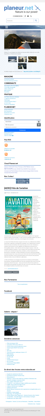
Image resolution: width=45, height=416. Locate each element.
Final (22, 169)
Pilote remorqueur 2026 (12, 343)
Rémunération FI (11, 377)
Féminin (20, 171)
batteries (6, 166)
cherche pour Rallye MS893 (13, 363)
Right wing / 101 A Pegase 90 (14, 393)
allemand (33, 169)
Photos (16, 166)
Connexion (17, 16)
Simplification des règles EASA (14, 398)
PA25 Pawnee (10, 353)
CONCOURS (11, 166)
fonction (15, 169)
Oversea (36, 171)
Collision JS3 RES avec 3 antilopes (15, 386)
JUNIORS (25, 169)
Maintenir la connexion (11, 127)
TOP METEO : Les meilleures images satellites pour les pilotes (21, 383)
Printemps (20, 166)
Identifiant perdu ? (8, 134)
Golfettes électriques (12, 387)
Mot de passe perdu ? (9, 132)
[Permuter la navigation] (6, 27)
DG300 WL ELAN (10, 364)
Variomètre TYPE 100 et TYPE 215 (15, 344)
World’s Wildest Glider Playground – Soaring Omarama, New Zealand (23, 395)
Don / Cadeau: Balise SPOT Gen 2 (15, 381)
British (32, 171)
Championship (7, 172)
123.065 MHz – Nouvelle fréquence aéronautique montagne (21, 396)
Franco (29, 169)
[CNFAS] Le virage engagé (13, 392)
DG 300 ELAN (10, 356)
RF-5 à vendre (10, 361)
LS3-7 (8, 349)
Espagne (29, 171)
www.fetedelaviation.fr (13, 268)
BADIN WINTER (10, 355)
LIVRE (24, 166)
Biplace (17, 171)
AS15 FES (9, 350)
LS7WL (8, 358)
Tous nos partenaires (22, 284)
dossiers (25, 171)
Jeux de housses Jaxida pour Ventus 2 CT (17, 352)
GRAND (18, 169)
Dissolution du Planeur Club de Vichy (15, 375)
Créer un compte (8, 135)
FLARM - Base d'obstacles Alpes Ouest (16, 384)
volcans (32, 166)
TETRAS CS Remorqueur (12, 360)
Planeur (28, 166)
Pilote (16, 172)
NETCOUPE (8, 169)
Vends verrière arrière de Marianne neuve (16, 346)
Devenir (12, 172)
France (13, 171)
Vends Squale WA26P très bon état (15, 347)
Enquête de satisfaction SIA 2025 (15, 374)
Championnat (7, 171)
